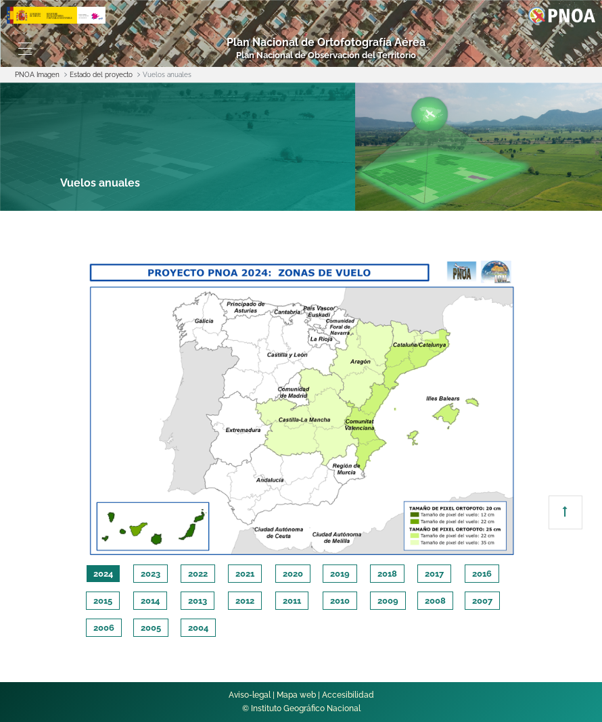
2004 (198, 628)
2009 (387, 601)
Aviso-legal (250, 695)
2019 (340, 574)
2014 (150, 601)
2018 (387, 574)
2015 (102, 601)
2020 (293, 574)
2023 (150, 574)
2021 (244, 574)
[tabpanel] (301, 405)
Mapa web (296, 695)
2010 (340, 601)
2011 (292, 601)
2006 (103, 628)
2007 (482, 601)
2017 (434, 574)
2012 (244, 601)
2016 (482, 574)
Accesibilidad (348, 695)
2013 (197, 601)
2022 (198, 574)
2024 (103, 574)
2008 (435, 601)
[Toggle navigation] (25, 48)
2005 (151, 628)
